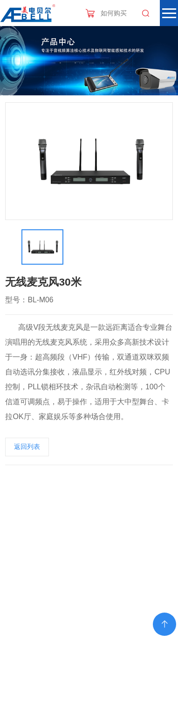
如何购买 (114, 13)
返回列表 (27, 446)
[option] (89, 161)
